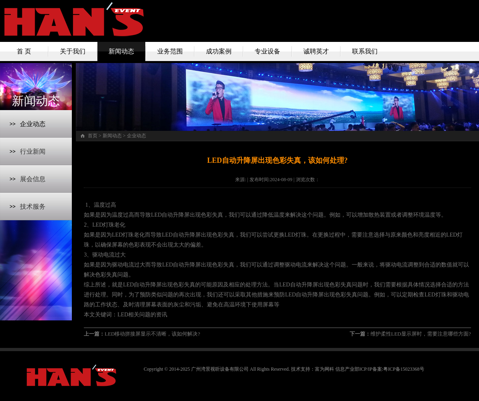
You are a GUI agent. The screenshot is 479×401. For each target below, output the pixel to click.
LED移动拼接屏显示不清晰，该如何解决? (152, 334)
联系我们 (365, 51)
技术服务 (33, 206)
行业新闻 (33, 151)
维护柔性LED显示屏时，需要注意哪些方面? (420, 334)
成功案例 (219, 51)
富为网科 (324, 369)
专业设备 (267, 51)
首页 (92, 135)
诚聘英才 (316, 51)
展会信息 (33, 179)
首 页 (24, 51)
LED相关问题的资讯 (142, 315)
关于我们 (72, 51)
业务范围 (170, 51)
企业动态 (33, 123)
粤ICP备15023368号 (403, 369)
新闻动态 (121, 51)
